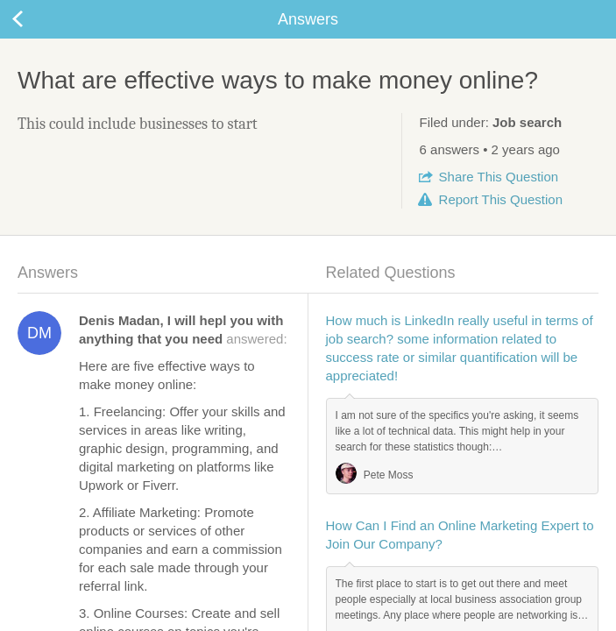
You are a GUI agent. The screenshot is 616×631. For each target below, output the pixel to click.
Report (501, 199)
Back (35, 19)
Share (498, 176)
